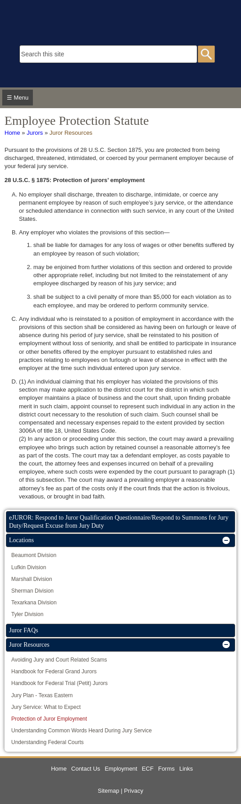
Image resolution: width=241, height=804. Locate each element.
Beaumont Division (33, 555)
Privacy (133, 790)
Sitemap (108, 790)
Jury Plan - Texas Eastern (42, 695)
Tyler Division (27, 614)
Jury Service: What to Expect (46, 707)
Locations (21, 540)
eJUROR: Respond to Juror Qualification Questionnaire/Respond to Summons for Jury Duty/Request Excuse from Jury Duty (118, 521)
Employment (121, 768)
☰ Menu (17, 97)
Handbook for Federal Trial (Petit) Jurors (59, 683)
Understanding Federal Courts (47, 742)
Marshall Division (31, 579)
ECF (148, 768)
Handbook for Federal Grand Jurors (53, 671)
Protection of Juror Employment (49, 719)
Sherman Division (32, 591)
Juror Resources (71, 132)
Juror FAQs (23, 630)
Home (12, 132)
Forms (166, 768)
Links (186, 768)
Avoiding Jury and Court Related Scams (59, 660)
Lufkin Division (28, 567)
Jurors (35, 132)
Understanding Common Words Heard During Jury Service (81, 730)
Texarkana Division (34, 602)
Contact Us (85, 768)
